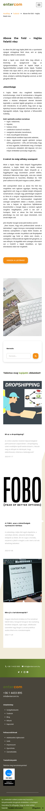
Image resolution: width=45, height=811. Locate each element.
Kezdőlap (6, 13)
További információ (15, 808)
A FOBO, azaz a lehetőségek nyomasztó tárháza (17, 524)
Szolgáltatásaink (12, 710)
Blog (8, 717)
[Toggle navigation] (39, 5)
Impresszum (11, 745)
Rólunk (9, 721)
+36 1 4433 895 (12, 666)
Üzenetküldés (11, 752)
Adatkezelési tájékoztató (15, 738)
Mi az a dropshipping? (14, 434)
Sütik (8, 741)
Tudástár (16, 13)
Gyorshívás (11, 748)
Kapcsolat (10, 724)
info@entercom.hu (31, 666)
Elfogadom (36, 808)
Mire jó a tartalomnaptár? (16, 612)
